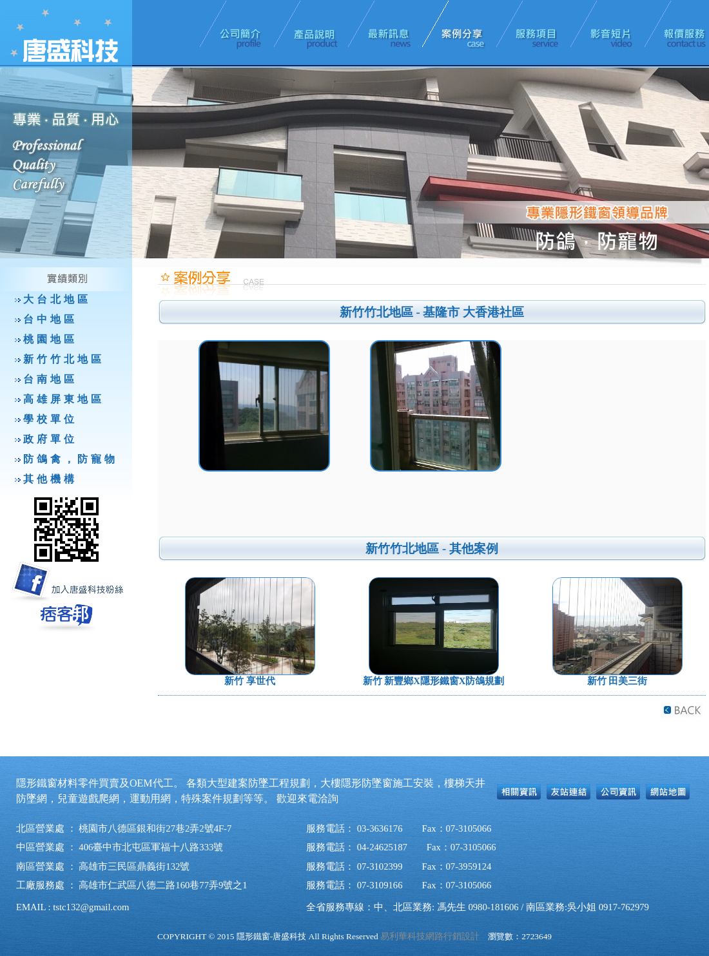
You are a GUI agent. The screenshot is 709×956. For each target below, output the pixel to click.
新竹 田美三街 (617, 681)
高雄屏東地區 (63, 399)
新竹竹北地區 (63, 359)
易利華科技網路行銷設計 (430, 936)
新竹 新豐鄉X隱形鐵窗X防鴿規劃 (434, 681)
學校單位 (50, 419)
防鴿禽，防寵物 (70, 459)
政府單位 (50, 439)
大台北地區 (57, 299)
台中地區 (50, 319)
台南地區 (50, 379)
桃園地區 (50, 339)
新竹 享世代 (249, 681)
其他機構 (50, 478)
